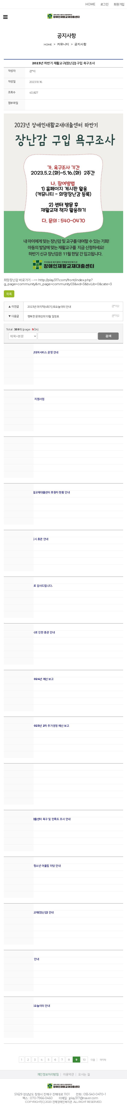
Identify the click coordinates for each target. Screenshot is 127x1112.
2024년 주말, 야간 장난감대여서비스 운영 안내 (31, 352)
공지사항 (80, 44)
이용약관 (68, 1074)
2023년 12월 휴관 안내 (18, 772)
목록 (9, 294)
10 (84, 1059)
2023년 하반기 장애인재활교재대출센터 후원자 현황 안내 (37, 492)
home (90, 4)
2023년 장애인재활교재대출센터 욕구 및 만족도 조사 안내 (37, 819)
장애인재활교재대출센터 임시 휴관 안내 (26, 539)
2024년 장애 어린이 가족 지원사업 (24, 399)
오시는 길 (84, 1074)
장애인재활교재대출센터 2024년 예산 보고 (29, 679)
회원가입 (119, 4)
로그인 (104, 4)
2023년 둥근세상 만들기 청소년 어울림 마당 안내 (32, 865)
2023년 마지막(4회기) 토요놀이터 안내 (49, 306)
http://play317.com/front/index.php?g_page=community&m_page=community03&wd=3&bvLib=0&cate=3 (58, 282)
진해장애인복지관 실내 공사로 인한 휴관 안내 (29, 632)
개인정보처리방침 (48, 1074)
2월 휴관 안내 (12, 445)
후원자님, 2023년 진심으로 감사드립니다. (28, 585)
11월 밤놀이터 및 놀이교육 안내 (21, 959)
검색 (108, 336)
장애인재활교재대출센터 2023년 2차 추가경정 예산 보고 (36, 725)
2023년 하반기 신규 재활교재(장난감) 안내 (29, 912)
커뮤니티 (63, 44)
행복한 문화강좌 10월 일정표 (43, 316)
